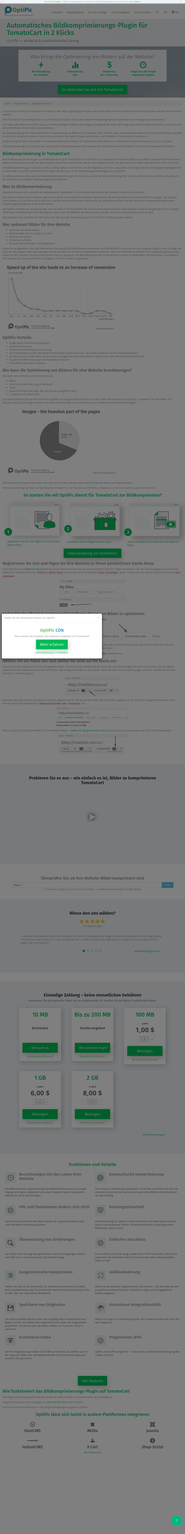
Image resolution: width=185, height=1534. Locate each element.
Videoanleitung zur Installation (51, 652)
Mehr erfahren (52, 644)
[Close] (98, 617)
